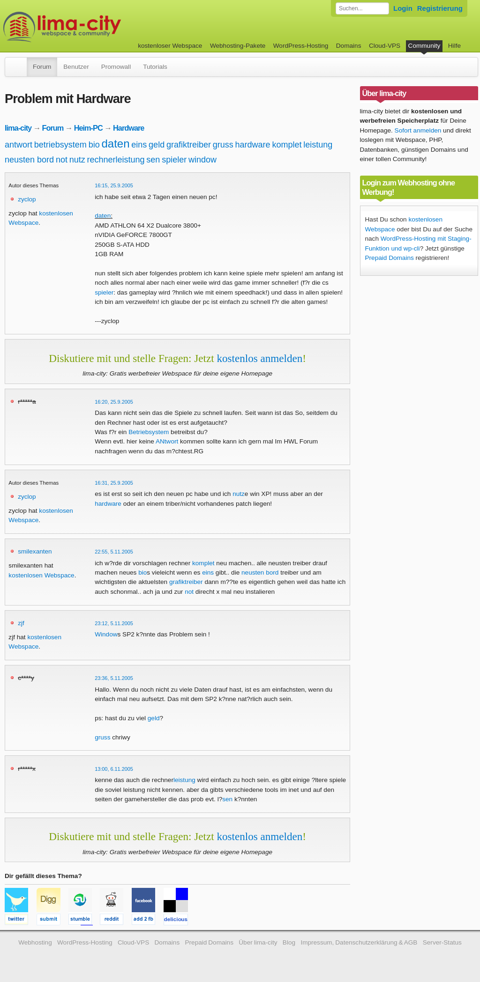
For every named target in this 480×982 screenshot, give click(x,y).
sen (153, 159)
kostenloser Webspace (170, 45)
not (62, 159)
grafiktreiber (188, 144)
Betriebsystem (148, 432)
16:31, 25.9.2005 (114, 483)
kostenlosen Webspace (41, 575)
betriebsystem (60, 144)
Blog (289, 942)
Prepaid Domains (389, 257)
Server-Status (442, 942)
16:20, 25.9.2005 (114, 402)
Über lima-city (258, 942)
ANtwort (167, 441)
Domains (348, 45)
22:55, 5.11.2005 (114, 551)
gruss (223, 144)
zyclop (27, 199)
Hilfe (454, 45)
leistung (317, 144)
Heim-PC (88, 128)
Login (402, 8)
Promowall (116, 66)
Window (106, 634)
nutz (77, 159)
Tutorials (155, 66)
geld (157, 144)
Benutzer (76, 66)
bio (94, 144)
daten (115, 143)
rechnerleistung (116, 159)
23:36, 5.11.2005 (114, 678)
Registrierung (440, 8)
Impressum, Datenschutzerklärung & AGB (358, 942)
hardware (252, 144)
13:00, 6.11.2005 (114, 769)
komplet (286, 144)
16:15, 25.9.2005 (114, 185)
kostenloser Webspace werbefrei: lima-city (97, 27)
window (202, 159)
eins (139, 144)
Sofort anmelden (418, 130)
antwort (18, 144)
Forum (42, 66)
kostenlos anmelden (259, 358)
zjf (21, 623)
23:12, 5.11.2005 (114, 623)
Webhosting (35, 942)
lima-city (18, 128)
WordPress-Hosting (301, 45)
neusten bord (29, 159)
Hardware (128, 128)
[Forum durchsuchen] (362, 8)
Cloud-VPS (384, 45)
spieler (174, 159)
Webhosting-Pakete (237, 45)
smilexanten (35, 551)
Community (424, 45)
